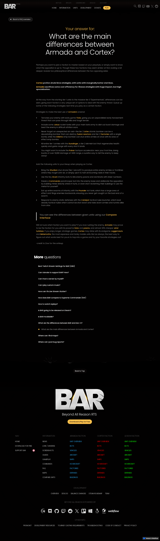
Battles (58, 3)
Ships (72, 459)
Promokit (27, 525)
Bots (72, 446)
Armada (108, 225)
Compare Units (48, 477)
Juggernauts (117, 231)
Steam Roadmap (95, 493)
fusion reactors (84, 134)
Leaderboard (80, 3)
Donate (97, 8)
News (44, 441)
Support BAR (20, 450)
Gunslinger (73, 143)
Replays (68, 3)
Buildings (74, 477)
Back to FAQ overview (21, 19)
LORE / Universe (48, 446)
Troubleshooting (95, 525)
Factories (74, 468)
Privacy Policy (130, 525)
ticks (76, 228)
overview (55, 493)
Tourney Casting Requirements (71, 525)
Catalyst (85, 200)
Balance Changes (78, 493)
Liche (86, 131)
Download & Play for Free (80, 421)
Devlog (92, 3)
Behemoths (45, 234)
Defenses (73, 473)
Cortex (81, 231)
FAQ (44, 468)
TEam (107, 493)
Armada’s (72, 112)
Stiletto (59, 136)
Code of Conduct (113, 525)
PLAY (107, 8)
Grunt (54, 177)
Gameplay (46, 459)
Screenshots (48, 450)
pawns (87, 228)
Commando (54, 181)
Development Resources (44, 525)
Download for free (23, 446)
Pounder (82, 190)
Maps (44, 473)
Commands (47, 464)
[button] (65, 8)
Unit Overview (76, 441)
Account (103, 3)
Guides (45, 455)
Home (54, 8)
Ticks (78, 118)
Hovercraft (75, 464)
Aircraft (73, 455)
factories (105, 134)
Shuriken (54, 170)
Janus (56, 124)
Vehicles (73, 450)
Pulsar (72, 150)
